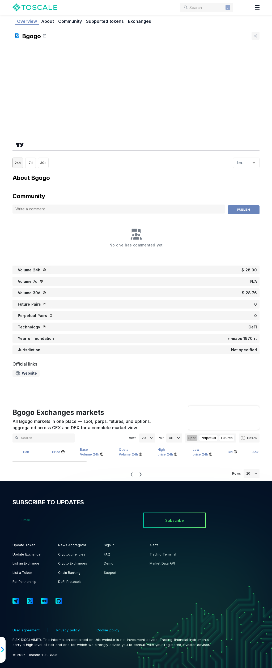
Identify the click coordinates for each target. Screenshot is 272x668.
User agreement (26, 630)
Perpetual (208, 438)
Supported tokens (105, 21)
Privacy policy (68, 630)
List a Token (22, 573)
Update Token (23, 545)
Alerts (154, 545)
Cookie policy (107, 630)
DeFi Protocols (70, 582)
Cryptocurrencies (71, 554)
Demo (108, 563)
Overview (27, 21)
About (47, 21)
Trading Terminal (163, 554)
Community (70, 21)
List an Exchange (25, 563)
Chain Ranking (69, 573)
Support (110, 573)
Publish (243, 209)
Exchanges (139, 21)
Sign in (109, 545)
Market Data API (162, 563)
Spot (192, 438)
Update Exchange (26, 554)
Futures (227, 438)
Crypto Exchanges (72, 563)
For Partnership (24, 582)
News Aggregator (72, 545)
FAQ (107, 554)
